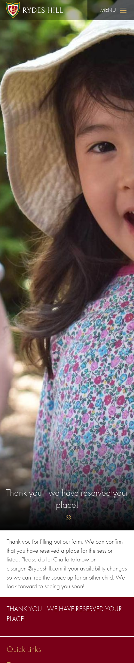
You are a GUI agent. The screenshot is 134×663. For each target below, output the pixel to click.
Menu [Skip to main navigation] (114, 10)
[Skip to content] (67, 517)
